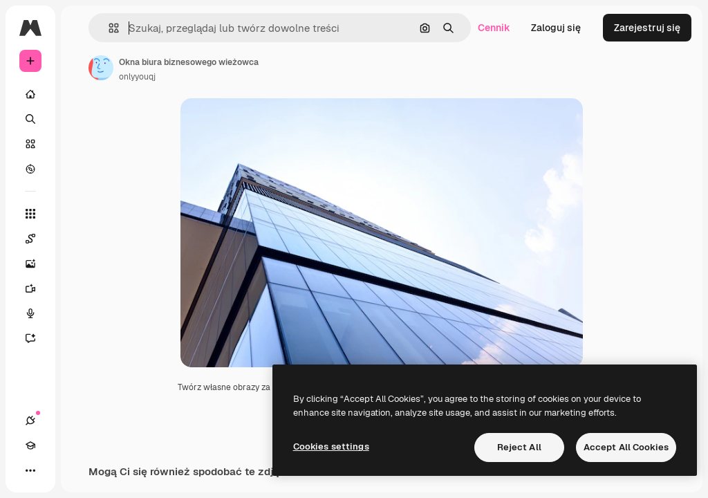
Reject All (519, 447)
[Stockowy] (30, 144)
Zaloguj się (556, 27)
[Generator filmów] (37, 288)
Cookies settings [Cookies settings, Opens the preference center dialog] (331, 446)
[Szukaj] (30, 119)
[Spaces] (37, 239)
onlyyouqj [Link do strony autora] (137, 76)
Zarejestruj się (647, 27)
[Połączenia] (30, 420)
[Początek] (30, 94)
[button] (108, 28)
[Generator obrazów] (37, 263)
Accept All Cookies (626, 447)
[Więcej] (30, 470)
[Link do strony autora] (100, 67)
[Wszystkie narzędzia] (30, 214)
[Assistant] (37, 338)
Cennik (494, 27)
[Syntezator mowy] (37, 313)
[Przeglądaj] (30, 169)
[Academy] (30, 445)
